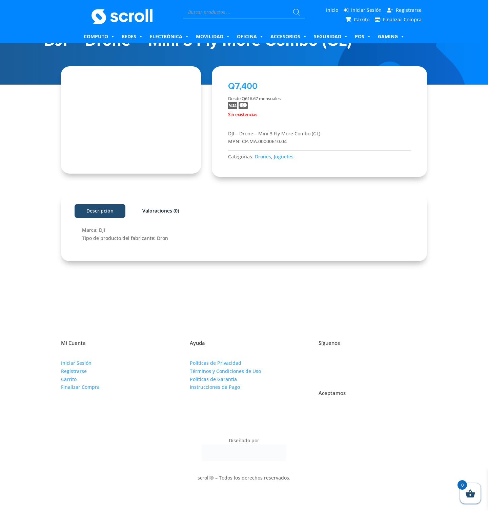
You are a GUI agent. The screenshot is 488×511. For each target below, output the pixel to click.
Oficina (250, 36)
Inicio (332, 10)
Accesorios (288, 36)
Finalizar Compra (402, 19)
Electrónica (169, 36)
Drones (263, 156)
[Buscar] (296, 12)
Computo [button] (99, 36)
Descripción (100, 210)
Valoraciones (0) (160, 210)
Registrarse (409, 10)
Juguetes (283, 156)
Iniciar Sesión (366, 10)
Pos (363, 36)
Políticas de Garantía (213, 379)
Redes (132, 36)
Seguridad (331, 36)
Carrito (361, 19)
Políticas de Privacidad (215, 363)
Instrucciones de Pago (215, 387)
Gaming (391, 36)
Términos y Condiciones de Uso (225, 371)
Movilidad (213, 36)
